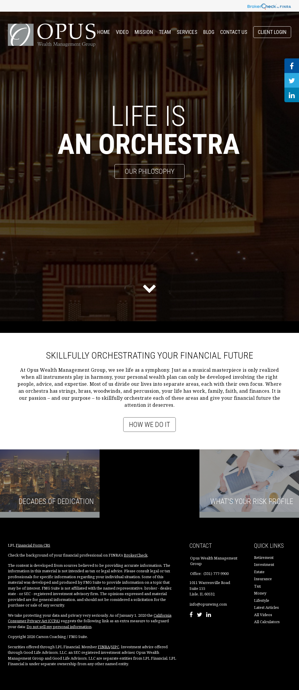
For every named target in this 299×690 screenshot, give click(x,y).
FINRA (104, 646)
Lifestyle (261, 600)
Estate (259, 571)
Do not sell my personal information (59, 626)
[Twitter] (199, 615)
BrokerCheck (135, 555)
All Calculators (267, 621)
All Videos (263, 614)
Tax (257, 586)
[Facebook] (191, 615)
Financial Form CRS (33, 545)
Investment (264, 564)
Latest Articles (266, 607)
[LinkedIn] (208, 615)
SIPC (115, 646)
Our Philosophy (150, 171)
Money (260, 593)
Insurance (263, 578)
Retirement (264, 557)
